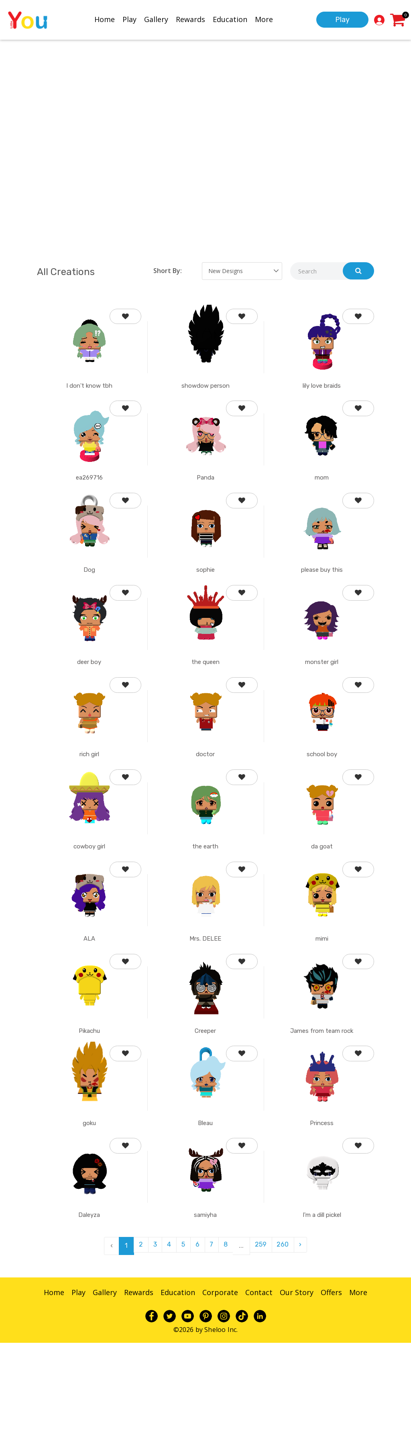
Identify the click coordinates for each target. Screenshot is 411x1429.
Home (104, 19)
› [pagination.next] (308, 1332)
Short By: (167, 270)
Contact (259, 1379)
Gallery (156, 19)
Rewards (190, 19)
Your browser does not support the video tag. (205, 141)
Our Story (296, 1379)
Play (129, 19)
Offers (331, 1379)
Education (230, 19)
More (264, 19)
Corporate (220, 1379)
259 (265, 1332)
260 (289, 1332)
